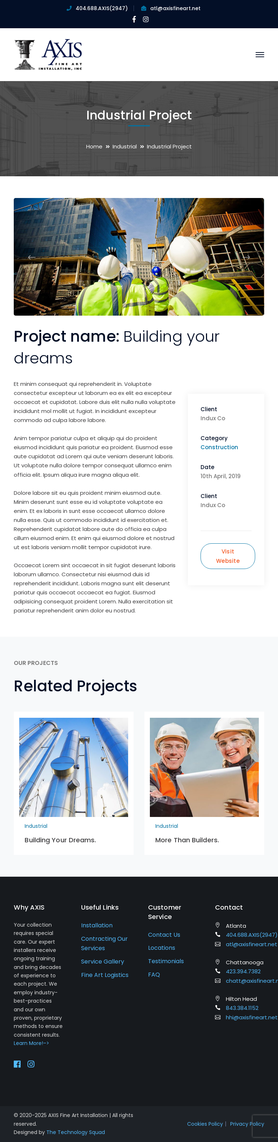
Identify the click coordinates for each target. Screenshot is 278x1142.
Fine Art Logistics (105, 975)
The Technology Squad (75, 1132)
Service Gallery (102, 961)
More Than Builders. (187, 839)
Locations (161, 948)
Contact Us (164, 935)
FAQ (154, 974)
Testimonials (166, 961)
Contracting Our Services (104, 944)
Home (94, 146)
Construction (219, 447)
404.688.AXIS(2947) (102, 8)
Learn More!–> (31, 1043)
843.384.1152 (242, 1008)
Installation (97, 925)
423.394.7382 (243, 971)
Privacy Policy (247, 1124)
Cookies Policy (205, 1124)
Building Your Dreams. (60, 839)
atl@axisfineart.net (175, 8)
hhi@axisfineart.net (252, 1017)
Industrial (125, 146)
